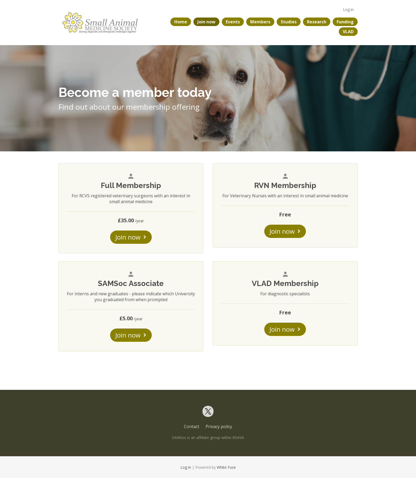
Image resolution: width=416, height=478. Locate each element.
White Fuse (226, 467)
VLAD (348, 32)
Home (180, 22)
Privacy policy (219, 426)
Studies (289, 22)
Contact (191, 426)
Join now (206, 22)
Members (260, 22)
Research (316, 22)
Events (233, 22)
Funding (345, 22)
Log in (348, 9)
